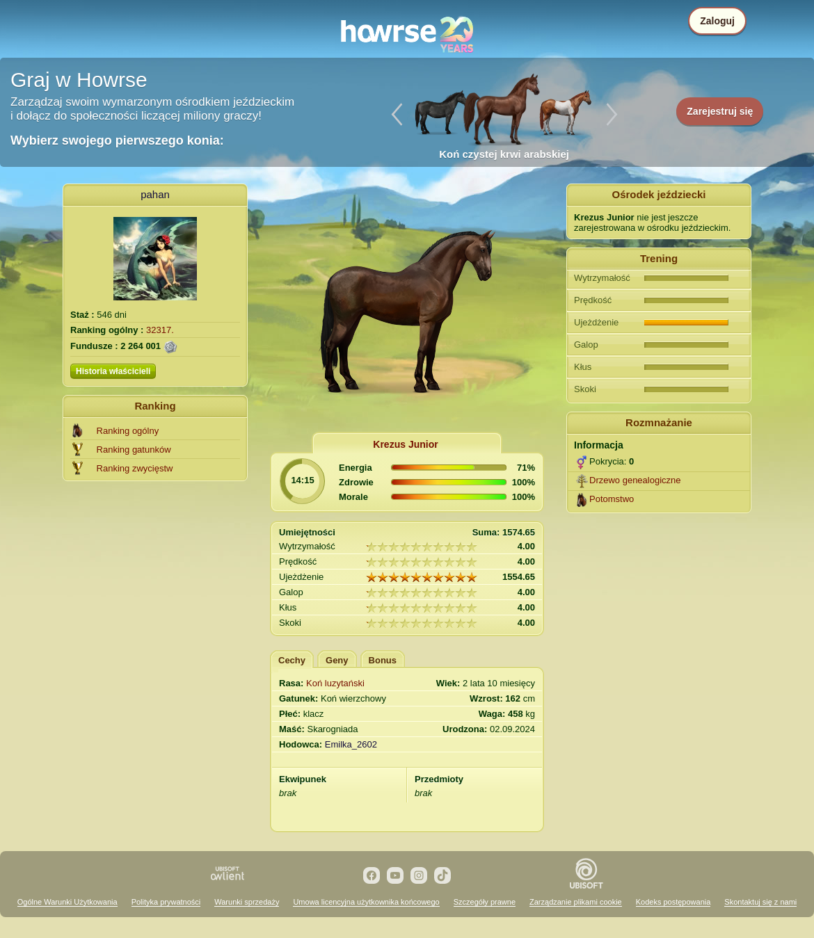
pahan (155, 194)
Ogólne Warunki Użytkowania (67, 902)
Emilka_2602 (351, 744)
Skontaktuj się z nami (760, 902)
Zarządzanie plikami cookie (575, 902)
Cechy (291, 660)
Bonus (383, 660)
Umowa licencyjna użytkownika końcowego (366, 902)
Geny (337, 660)
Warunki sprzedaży (246, 902)
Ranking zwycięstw (135, 468)
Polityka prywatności (166, 902)
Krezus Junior (405, 444)
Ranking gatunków (134, 449)
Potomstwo (611, 499)
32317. (160, 330)
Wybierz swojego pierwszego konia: (117, 140)
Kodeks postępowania (673, 902)
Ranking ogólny (128, 431)
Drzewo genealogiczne (635, 480)
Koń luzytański (335, 683)
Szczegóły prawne (485, 902)
